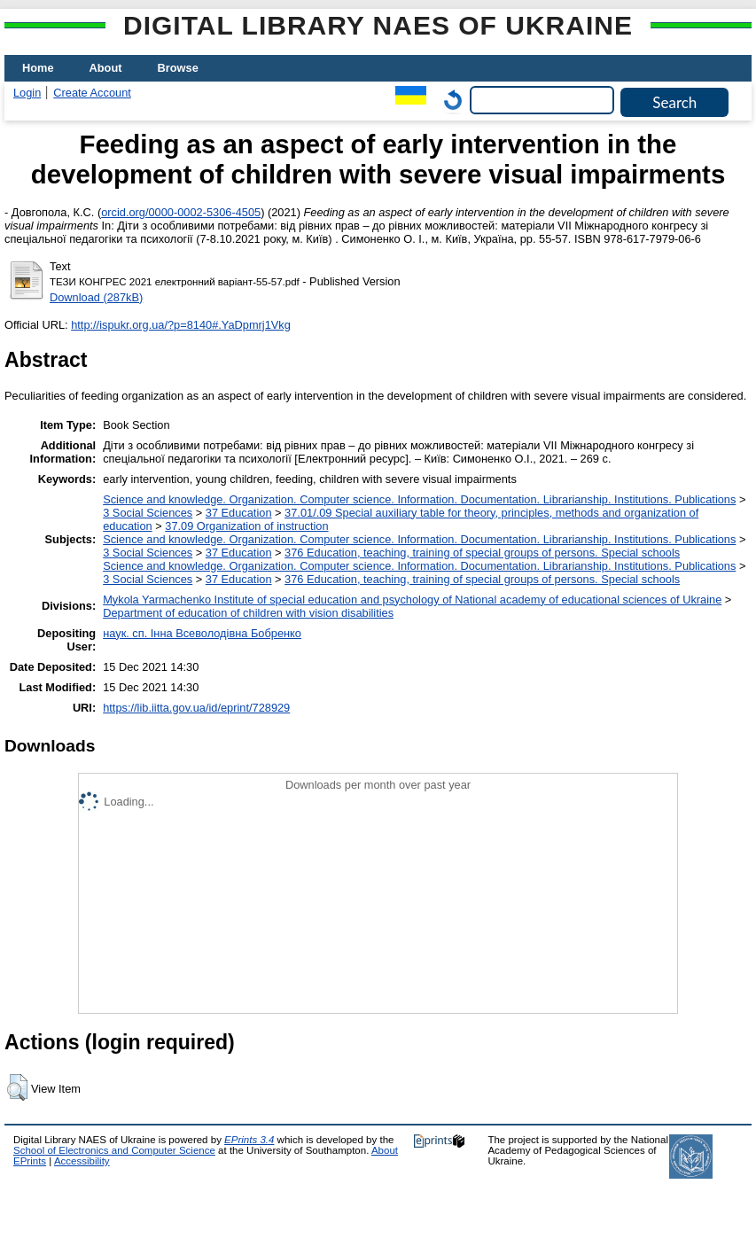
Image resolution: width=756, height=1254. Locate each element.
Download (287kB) (96, 297)
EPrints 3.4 (249, 1139)
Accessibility (82, 1161)
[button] (17, 1087)
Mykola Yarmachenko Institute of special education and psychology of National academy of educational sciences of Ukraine (412, 599)
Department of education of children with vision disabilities (248, 612)
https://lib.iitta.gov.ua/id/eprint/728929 (196, 707)
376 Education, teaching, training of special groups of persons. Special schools (482, 552)
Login (27, 92)
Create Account (92, 92)
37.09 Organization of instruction (246, 526)
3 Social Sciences (147, 512)
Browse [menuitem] (178, 67)
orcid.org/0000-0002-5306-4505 (181, 212)
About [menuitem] (106, 67)
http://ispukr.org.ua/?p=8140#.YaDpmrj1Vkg (181, 324)
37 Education (239, 512)
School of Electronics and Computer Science (114, 1150)
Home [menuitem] (38, 67)
